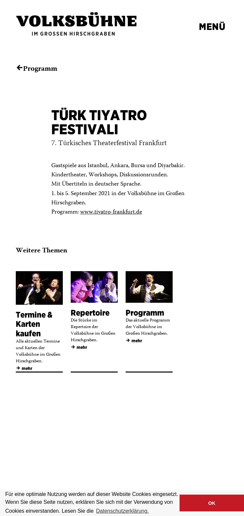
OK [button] (211, 503)
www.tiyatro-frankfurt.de (111, 212)
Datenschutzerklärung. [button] (122, 511)
